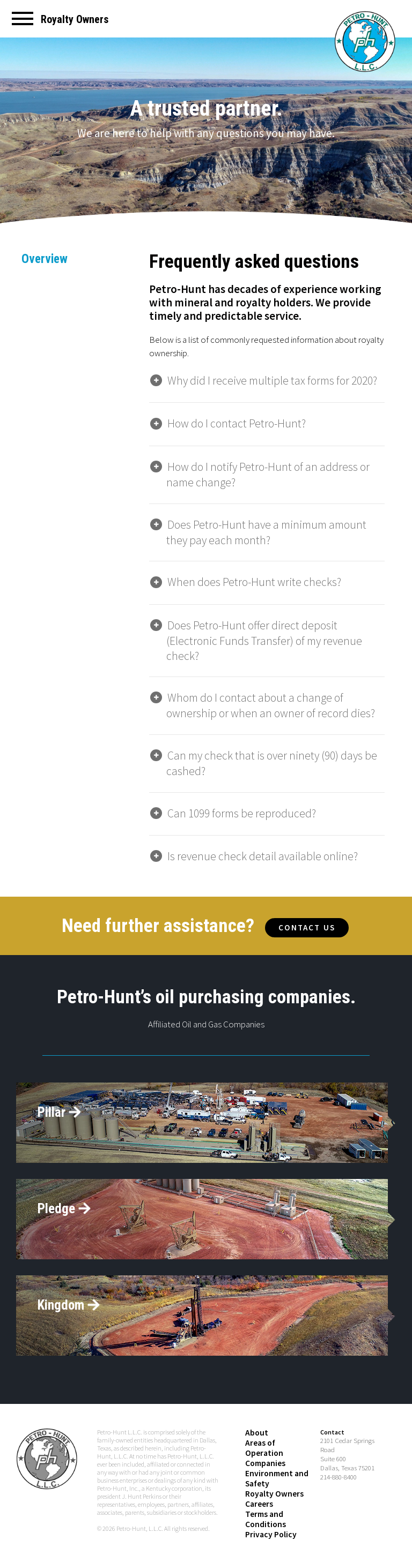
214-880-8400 (338, 1471)
